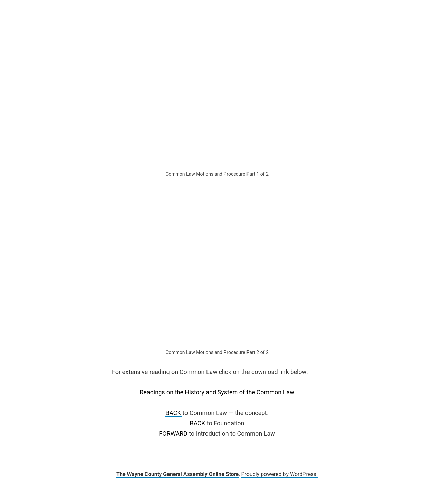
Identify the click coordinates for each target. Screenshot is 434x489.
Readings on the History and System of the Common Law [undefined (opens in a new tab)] (217, 392)
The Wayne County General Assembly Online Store (177, 474)
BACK (173, 412)
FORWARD (174, 433)
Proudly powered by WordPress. (279, 474)
